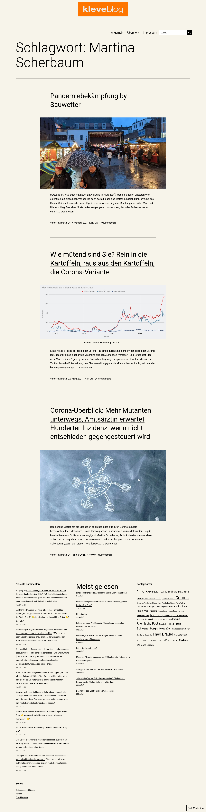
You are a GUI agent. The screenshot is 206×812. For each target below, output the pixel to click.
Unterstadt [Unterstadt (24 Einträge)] (182, 635)
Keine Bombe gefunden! (86, 648)
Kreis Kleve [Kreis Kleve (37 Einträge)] (156, 615)
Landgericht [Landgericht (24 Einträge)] (168, 615)
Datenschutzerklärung (25, 790)
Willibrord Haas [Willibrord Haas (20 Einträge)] (157, 641)
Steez (18, 672)
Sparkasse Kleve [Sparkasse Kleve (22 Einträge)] (178, 629)
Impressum (150, 32)
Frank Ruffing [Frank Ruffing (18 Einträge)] (180, 603)
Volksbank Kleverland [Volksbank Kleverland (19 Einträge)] (144, 641)
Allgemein (117, 32)
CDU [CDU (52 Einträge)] (158, 598)
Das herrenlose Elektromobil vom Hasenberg (95, 691)
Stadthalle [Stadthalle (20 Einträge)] (148, 635)
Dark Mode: (196, 808)
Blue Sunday (40, 711)
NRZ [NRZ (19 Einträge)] (164, 619)
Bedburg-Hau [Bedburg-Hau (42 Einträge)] (175, 591)
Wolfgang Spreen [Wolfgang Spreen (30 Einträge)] (145, 645)
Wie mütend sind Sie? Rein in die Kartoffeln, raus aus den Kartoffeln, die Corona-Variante (102, 263)
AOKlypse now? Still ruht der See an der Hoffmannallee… (100, 669)
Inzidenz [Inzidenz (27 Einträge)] (153, 611)
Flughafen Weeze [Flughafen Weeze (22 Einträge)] (168, 603)
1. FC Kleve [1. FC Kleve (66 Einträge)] (145, 591)
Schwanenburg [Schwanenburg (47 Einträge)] (146, 628)
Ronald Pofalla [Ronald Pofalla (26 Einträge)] (174, 624)
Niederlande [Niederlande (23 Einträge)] (157, 619)
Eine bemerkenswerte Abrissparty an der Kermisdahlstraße (101, 593)
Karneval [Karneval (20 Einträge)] (181, 611)
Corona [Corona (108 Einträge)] (182, 597)
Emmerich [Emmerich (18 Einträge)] (140, 603)
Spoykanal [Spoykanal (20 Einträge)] (140, 635)
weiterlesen (67, 211)
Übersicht (133, 32)
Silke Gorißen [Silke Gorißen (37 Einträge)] (163, 628)
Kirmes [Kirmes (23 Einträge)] (146, 615)
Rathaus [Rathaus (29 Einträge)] (176, 619)
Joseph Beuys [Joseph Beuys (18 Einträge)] (162, 611)
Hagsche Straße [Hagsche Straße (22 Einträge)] (167, 607)
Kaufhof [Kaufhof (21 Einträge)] (140, 615)
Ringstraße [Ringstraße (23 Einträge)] (163, 624)
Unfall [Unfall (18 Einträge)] (175, 635)
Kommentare (108, 222)
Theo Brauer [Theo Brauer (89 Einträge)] (163, 634)
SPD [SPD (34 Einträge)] (187, 628)
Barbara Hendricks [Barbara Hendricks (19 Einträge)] (160, 592)
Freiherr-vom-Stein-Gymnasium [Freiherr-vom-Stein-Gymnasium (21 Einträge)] (148, 607)
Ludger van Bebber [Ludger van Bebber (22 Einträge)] (180, 615)
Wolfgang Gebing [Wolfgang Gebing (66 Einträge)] (177, 640)
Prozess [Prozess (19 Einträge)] (169, 619)
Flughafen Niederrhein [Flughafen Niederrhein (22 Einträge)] (152, 603)
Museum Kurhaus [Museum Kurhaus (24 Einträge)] (144, 619)
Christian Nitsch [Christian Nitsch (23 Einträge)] (168, 598)
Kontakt (33, 740)
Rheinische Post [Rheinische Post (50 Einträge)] (147, 623)
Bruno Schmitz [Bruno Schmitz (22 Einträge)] (149, 598)
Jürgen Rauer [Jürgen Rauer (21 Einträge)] (173, 611)
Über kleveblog (22, 797)
